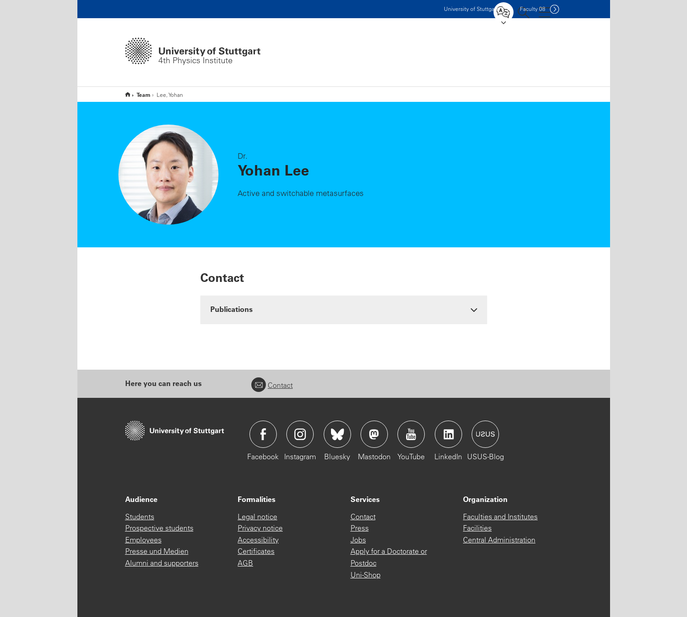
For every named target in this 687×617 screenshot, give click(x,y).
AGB (245, 562)
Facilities (477, 527)
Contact (272, 385)
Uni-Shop (366, 574)
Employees (143, 539)
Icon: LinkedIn (448, 434)
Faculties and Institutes (500, 516)
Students (139, 516)
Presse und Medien (156, 551)
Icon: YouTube (411, 434)
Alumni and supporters (161, 562)
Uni (471, 8)
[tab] (343, 309)
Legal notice (257, 516)
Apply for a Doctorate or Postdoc (389, 557)
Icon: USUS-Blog (485, 434)
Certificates (256, 551)
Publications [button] (231, 309)
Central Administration (499, 539)
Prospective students (159, 527)
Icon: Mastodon (374, 434)
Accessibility (258, 539)
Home (127, 94)
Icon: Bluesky (337, 434)
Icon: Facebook (263, 434)
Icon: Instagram (300, 434)
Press (360, 527)
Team (143, 94)
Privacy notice (260, 527)
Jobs (358, 539)
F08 (532, 8)
